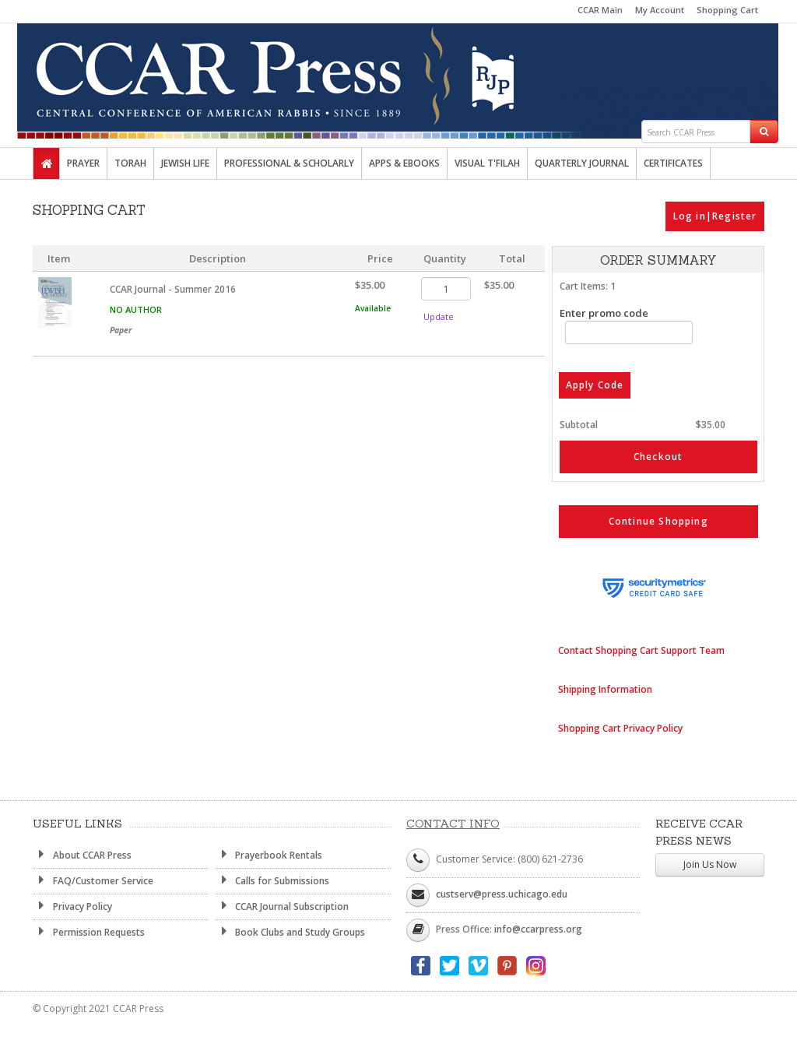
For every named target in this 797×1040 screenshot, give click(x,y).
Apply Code (595, 385)
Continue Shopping (658, 521)
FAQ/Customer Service (93, 880)
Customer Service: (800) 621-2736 (509, 859)
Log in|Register (715, 216)
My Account (659, 10)
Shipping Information (605, 689)
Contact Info (453, 824)
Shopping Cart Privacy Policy (620, 728)
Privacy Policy (72, 906)
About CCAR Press (82, 855)
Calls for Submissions (273, 880)
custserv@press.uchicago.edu (501, 894)
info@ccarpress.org (538, 929)
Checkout (658, 456)
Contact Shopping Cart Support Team (641, 650)
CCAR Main (600, 10)
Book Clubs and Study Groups (291, 932)
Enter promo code (626, 325)
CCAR (398, 71)
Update (438, 316)
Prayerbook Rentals (269, 855)
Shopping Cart (727, 10)
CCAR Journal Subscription (282, 906)
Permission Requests (89, 932)
